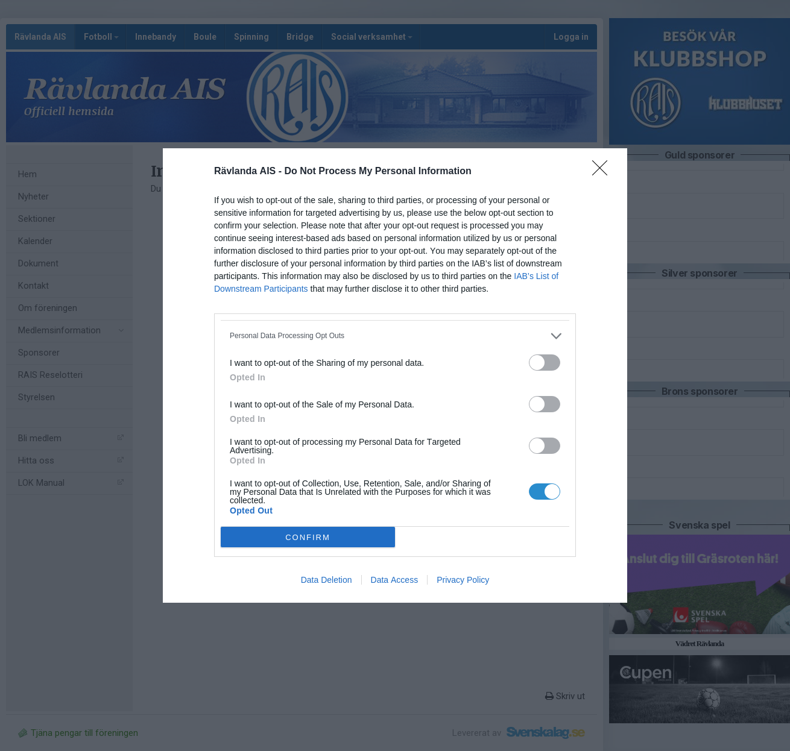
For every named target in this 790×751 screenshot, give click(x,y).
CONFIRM (307, 537)
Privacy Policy (463, 580)
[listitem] (395, 336)
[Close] (603, 171)
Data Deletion (326, 580)
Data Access (395, 580)
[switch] (544, 362)
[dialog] (395, 375)
